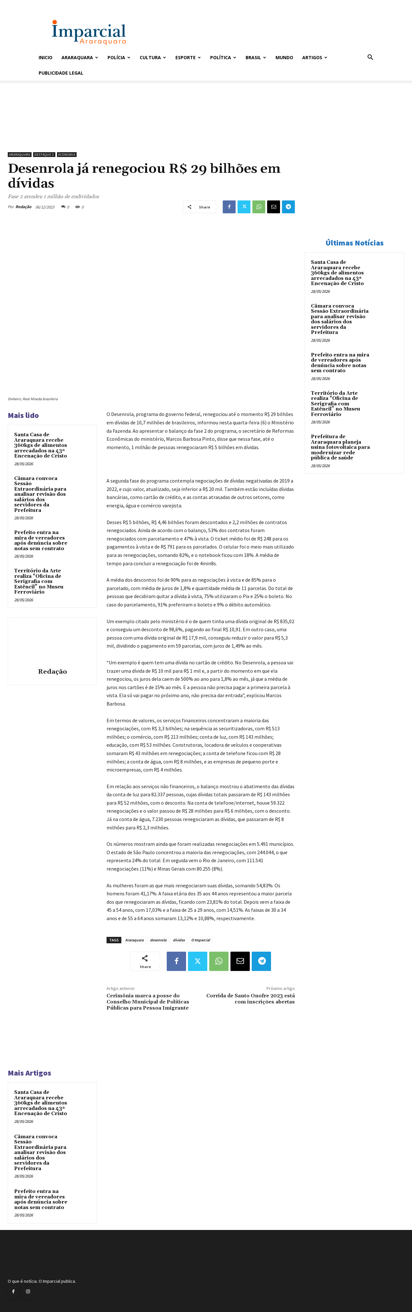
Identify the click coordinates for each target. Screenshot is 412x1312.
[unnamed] (151, 132)
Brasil (256, 57)
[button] (370, 58)
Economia (67, 154)
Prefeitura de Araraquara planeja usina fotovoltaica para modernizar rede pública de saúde (340, 447)
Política (223, 57)
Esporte (188, 57)
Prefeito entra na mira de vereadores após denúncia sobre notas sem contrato (40, 541)
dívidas (179, 940)
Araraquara (79, 57)
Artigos (314, 57)
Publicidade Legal (61, 73)
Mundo (284, 57)
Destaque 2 (44, 154)
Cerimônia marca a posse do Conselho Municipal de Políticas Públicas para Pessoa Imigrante (148, 1002)
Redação (23, 206)
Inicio (45, 57)
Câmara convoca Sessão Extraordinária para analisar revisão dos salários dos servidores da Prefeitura (40, 494)
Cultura (153, 57)
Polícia (119, 57)
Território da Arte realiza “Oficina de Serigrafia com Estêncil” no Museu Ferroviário (38, 581)
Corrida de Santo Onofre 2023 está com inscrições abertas (250, 999)
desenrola (158, 940)
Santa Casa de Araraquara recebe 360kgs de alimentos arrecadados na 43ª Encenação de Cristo (40, 445)
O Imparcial (200, 940)
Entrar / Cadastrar (49, 4)
